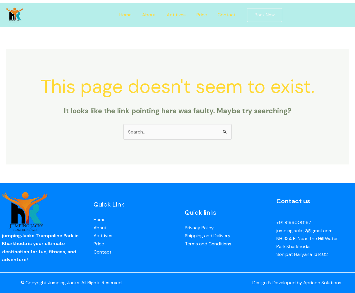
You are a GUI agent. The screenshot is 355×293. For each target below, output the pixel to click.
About (150, 15)
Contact (224, 15)
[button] (261, 15)
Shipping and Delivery (207, 236)
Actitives (176, 15)
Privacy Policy (199, 228)
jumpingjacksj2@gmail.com (304, 231)
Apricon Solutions (322, 283)
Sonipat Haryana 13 (296, 254)
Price (200, 15)
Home (128, 15)
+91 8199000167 (293, 223)
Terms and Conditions (208, 244)
